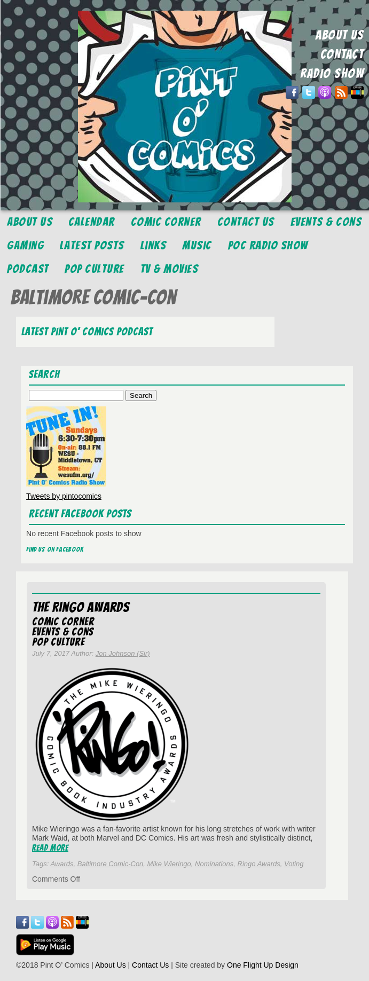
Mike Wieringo (169, 864)
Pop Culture (94, 269)
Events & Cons (326, 222)
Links (153, 245)
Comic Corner (166, 222)
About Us (29, 222)
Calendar (91, 222)
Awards (61, 864)
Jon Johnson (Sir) (123, 653)
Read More (50, 847)
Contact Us (245, 222)
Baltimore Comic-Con (110, 864)
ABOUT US (340, 35)
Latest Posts (92, 245)
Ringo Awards (259, 864)
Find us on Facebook (55, 549)
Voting (293, 864)
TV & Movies (169, 269)
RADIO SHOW (332, 73)
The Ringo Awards (80, 607)
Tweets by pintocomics (63, 496)
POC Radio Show (268, 245)
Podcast (28, 269)
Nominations (214, 864)
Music (197, 245)
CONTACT (342, 54)
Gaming (25, 245)
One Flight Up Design (263, 965)
